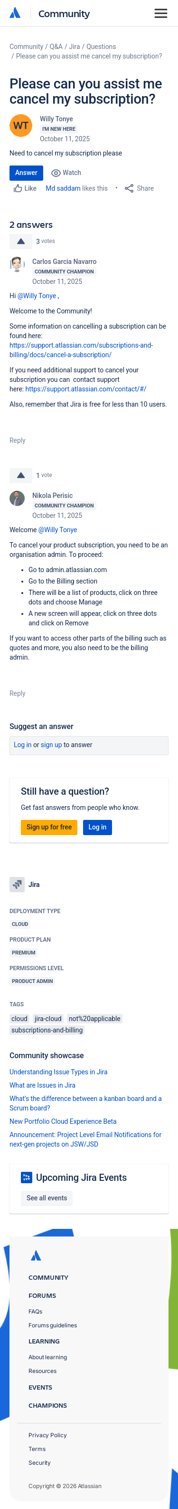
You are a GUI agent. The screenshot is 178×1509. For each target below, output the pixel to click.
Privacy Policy (47, 1435)
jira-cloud (48, 1018)
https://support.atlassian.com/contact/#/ (86, 389)
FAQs (35, 1311)
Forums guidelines (52, 1325)
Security (39, 1462)
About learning (47, 1357)
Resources (42, 1370)
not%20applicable (95, 1018)
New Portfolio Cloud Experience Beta (63, 1121)
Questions (101, 46)
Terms (37, 1448)
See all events (47, 1198)
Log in (23, 745)
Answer (26, 172)
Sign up (51, 745)
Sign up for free (49, 827)
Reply (17, 440)
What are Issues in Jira (42, 1085)
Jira (74, 46)
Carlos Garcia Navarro (64, 261)
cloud (19, 1018)
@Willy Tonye (37, 296)
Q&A (56, 46)
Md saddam (63, 188)
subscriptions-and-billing (47, 1030)
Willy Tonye (56, 119)
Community (64, 13)
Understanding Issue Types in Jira (58, 1072)
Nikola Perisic (52, 495)
